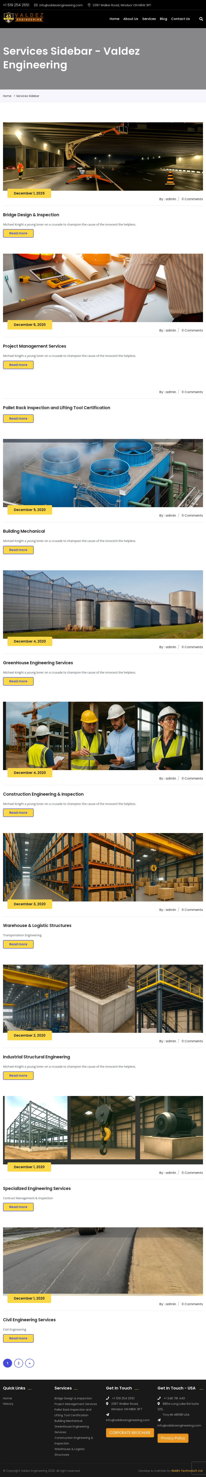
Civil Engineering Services (29, 1319)
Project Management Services (35, 346)
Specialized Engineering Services (37, 1187)
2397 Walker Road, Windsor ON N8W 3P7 (119, 5)
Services (149, 18)
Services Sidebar (27, 96)
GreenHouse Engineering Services (38, 662)
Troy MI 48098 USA (176, 1413)
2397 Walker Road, (124, 1403)
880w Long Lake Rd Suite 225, (178, 1405)
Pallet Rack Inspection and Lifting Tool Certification (56, 407)
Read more (18, 233)
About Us (130, 18)
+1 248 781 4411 (174, 1397)
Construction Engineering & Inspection (43, 793)
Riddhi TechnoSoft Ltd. (187, 1470)
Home (114, 18)
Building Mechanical (24, 531)
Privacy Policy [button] (173, 1437)
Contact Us (180, 18)
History (8, 1403)
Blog (163, 18)
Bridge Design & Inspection (31, 215)
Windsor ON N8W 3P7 (126, 1408)
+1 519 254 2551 (16, 4)
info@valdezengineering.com (58, 5)
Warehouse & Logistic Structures (37, 925)
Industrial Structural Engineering (36, 1056)
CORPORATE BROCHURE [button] (130, 1431)
